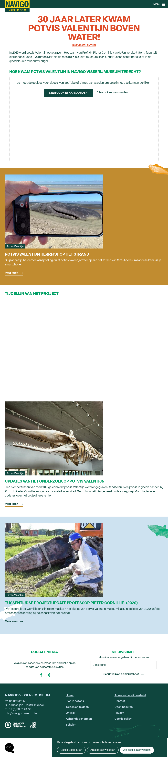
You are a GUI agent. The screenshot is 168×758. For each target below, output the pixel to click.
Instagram (47, 675)
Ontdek (70, 713)
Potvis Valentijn (84, 45)
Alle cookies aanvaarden (112, 92)
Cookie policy (123, 719)
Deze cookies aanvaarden (68, 92)
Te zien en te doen (77, 707)
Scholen (71, 724)
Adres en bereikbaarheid (130, 695)
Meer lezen (11, 273)
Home (70, 695)
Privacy (119, 713)
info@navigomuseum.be (21, 713)
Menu (163, 4)
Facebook (41, 675)
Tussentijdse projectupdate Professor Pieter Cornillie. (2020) (71, 603)
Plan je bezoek (75, 701)
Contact (120, 701)
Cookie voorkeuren (71, 750)
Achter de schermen (79, 719)
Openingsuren (124, 707)
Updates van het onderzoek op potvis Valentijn (55, 482)
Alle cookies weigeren (102, 750)
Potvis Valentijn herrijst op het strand (47, 255)
